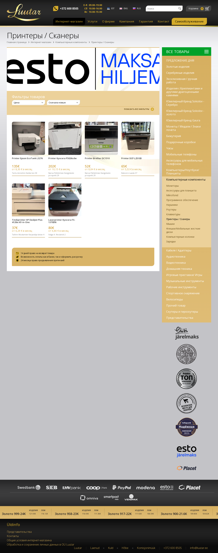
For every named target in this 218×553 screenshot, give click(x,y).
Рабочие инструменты (181, 287)
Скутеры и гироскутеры (182, 311)
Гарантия (146, 21)
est (112, 8)
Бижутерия (173, 136)
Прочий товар (175, 305)
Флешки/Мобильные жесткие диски (183, 230)
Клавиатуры (173, 214)
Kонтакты (13, 536)
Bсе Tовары (187, 51)
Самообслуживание (189, 21)
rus (139, 8)
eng (126, 8)
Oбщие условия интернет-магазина (29, 540)
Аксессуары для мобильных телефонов (184, 162)
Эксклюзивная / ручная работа (181, 80)
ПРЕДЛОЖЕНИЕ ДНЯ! (180, 60)
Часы (169, 148)
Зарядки (171, 241)
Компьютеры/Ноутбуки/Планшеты (182, 171)
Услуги (92, 21)
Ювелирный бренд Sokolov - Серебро (185, 103)
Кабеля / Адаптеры (178, 250)
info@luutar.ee (199, 548)
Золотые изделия (177, 67)
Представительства (179, 318)
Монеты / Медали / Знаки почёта (183, 128)
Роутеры (171, 209)
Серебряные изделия (180, 73)
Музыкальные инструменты (185, 281)
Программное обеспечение (182, 200)
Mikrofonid (172, 195)
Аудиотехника (175, 256)
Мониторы (172, 185)
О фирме (108, 21)
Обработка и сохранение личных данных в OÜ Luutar (40, 544)
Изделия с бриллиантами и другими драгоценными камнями (184, 92)
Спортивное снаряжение (183, 293)
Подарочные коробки (181, 142)
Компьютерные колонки (180, 236)
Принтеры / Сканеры (102, 42)
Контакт (163, 21)
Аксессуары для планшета (181, 190)
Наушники (172, 204)
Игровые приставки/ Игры (184, 275)
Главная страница (17, 42)
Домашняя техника (179, 269)
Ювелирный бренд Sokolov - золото (185, 112)
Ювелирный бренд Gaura (183, 120)
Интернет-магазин (69, 21)
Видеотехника (176, 263)
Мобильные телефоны (181, 154)
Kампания (126, 21)
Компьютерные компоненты (71, 42)
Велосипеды (174, 299)
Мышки (170, 223)
